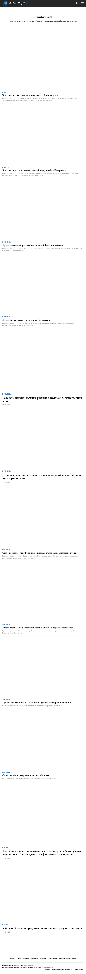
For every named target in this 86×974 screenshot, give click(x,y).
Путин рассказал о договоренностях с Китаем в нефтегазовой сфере (37, 627)
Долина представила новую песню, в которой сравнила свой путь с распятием (41, 476)
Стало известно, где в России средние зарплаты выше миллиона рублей (39, 552)
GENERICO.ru (17, 965)
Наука (5, 847)
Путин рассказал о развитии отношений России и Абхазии (33, 245)
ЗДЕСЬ (22, 967)
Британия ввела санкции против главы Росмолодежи (30, 95)
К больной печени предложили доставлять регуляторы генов (42, 928)
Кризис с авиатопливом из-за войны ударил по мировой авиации (36, 702)
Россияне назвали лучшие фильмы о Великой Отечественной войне (42, 399)
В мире (5, 92)
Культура (6, 394)
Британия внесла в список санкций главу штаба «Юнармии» (34, 170)
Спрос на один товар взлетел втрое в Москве (25, 775)
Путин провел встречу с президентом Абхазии (26, 319)
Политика (6, 242)
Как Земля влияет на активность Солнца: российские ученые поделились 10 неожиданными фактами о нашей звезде (42, 852)
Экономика (7, 550)
